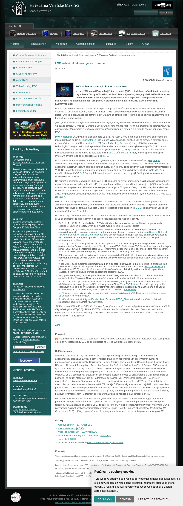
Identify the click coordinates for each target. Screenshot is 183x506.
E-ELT (139, 208)
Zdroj (58, 325)
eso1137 (60, 197)
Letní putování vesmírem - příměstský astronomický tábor (27, 411)
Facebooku (97, 299)
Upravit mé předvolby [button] (153, 499)
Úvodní (76, 55)
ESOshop (63, 295)
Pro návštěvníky (38, 43)
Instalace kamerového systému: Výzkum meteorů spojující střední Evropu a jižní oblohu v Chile (28, 225)
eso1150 (82, 211)
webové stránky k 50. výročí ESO (75, 424)
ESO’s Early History (155, 266)
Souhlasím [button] (105, 499)
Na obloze (61, 43)
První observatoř (63, 136)
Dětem (129, 43)
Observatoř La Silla (91, 140)
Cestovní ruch (105, 33)
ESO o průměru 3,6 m (119, 152)
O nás (145, 43)
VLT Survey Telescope (91, 173)
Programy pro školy (26, 33)
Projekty (54, 33)
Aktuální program (24, 369)
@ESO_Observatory (125, 299)
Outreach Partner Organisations (85, 234)
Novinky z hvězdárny (26, 149)
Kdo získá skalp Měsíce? (24, 389)
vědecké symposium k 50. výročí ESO (77, 432)
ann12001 (130, 289)
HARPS (104, 156)
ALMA (94, 184)
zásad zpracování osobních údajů (26, 341)
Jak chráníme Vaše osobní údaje (70, 502)
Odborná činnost (85, 43)
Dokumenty (165, 33)
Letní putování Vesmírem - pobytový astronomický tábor (30, 399)
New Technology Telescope (116, 143)
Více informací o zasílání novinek (28, 351)
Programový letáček (136, 33)
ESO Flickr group (67, 439)
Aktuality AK (78, 33)
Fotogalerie (110, 43)
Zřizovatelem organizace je (131, 4)
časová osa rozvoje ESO (71, 428)
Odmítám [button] (125, 499)
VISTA (158, 170)
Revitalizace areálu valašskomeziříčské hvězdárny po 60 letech (28, 163)
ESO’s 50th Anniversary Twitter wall (105, 442)
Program (14, 43)
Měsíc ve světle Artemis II (25, 380)
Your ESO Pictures (129, 284)
